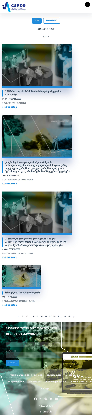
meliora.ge (76, 382)
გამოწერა (12, 363)
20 (54, 317)
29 (69, 317)
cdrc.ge (38, 375)
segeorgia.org (54, 375)
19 (50, 317)
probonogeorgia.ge (55, 382)
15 (33, 317)
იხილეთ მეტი (9, 107)
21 (58, 317)
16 (37, 317)
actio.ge (45, 388)
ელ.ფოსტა (11, 351)
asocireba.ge (73, 375)
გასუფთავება (52, 21)
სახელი (9, 341)
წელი (46, 37)
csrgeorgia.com (16, 382)
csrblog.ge (35, 382)
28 (65, 317)
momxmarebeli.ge (19, 375)
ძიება (36, 21)
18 (46, 317)
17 (42, 317)
